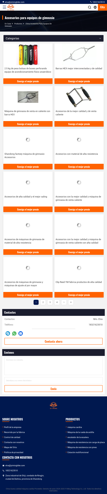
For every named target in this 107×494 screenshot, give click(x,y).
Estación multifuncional (78, 452)
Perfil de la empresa (12, 427)
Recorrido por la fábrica (14, 432)
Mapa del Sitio (10, 447)
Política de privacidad (13, 452)
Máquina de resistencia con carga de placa (86, 442)
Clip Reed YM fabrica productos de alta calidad (79, 282)
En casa (8, 24)
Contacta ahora (53, 341)
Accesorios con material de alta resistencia (77, 154)
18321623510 (97, 2)
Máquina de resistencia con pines (82, 447)
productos (18, 24)
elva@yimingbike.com (13, 2)
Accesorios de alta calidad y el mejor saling (25, 196)
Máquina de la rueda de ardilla (81, 432)
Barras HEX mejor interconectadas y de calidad (79, 68)
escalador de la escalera (78, 437)
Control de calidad (12, 437)
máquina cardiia (75, 427)
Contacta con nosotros (14, 442)
